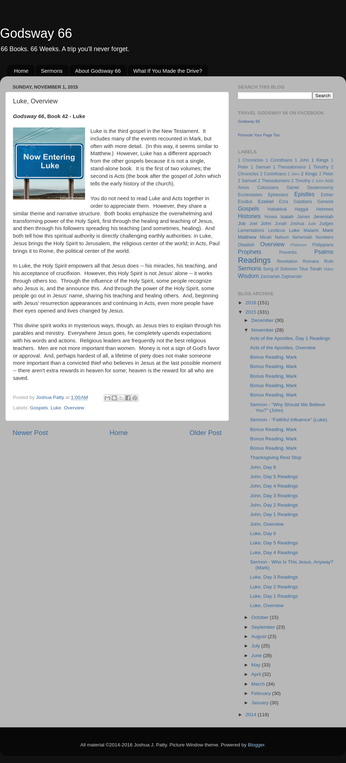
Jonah (281, 223)
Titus (303, 268)
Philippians (322, 244)
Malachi (311, 230)
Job (242, 223)
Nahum (282, 237)
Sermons (52, 71)
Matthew (247, 237)
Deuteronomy (320, 187)
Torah (316, 268)
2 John (294, 174)
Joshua (297, 223)
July (256, 645)
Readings (254, 260)
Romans (311, 261)
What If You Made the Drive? (167, 71)
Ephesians (278, 194)
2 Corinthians (273, 173)
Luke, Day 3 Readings (274, 577)
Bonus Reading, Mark (273, 357)
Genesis (325, 201)
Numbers (324, 237)
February (261, 693)
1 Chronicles (250, 160)
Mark (328, 230)
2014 (251, 714)
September (263, 627)
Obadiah (246, 244)
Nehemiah (302, 237)
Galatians (302, 201)
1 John (302, 160)
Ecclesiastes (250, 194)
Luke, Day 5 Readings (274, 543)
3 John (318, 181)
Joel (253, 223)
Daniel (293, 187)
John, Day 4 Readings (274, 486)
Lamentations (251, 230)
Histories (249, 216)
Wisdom (248, 276)
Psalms (323, 251)
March (258, 684)
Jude (311, 223)
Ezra (283, 201)
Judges (326, 223)
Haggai (301, 209)
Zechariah (270, 276)
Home (21, 71)
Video (328, 269)
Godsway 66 (36, 33)
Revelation (287, 261)
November (263, 330)
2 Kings (309, 173)
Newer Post (30, 432)
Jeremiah (324, 216)
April (256, 674)
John (266, 223)
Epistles (304, 194)
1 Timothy (319, 167)
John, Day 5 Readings (274, 476)
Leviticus (276, 230)
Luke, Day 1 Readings (274, 596)
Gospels (39, 407)
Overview (74, 407)
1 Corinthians (279, 160)
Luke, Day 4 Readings (274, 552)
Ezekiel (266, 201)
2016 (251, 302)
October (260, 617)
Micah (265, 237)
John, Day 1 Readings (274, 514)
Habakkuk (277, 209)
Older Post (206, 432)
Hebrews (324, 209)
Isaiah (286, 216)
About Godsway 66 (98, 71)
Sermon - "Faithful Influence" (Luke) (288, 419)
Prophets (249, 251)
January (260, 702)
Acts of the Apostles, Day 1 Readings (290, 338)
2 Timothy (300, 180)
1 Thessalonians (289, 167)
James (303, 216)
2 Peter (326, 173)
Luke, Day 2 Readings (274, 586)
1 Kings (320, 160)
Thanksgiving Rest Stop (276, 457)
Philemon (298, 245)
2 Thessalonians (274, 180)
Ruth (328, 261)
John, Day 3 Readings (274, 495)
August (259, 636)
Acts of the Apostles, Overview (283, 347)
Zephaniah (291, 276)
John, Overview (267, 524)
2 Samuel (247, 180)
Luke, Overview (267, 605)
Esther (327, 194)
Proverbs (288, 252)
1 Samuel (261, 167)
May (256, 665)
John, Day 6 (263, 467)
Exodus (245, 201)
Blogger (256, 745)
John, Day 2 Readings (274, 505)
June (257, 655)
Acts (329, 180)
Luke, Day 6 (263, 533)
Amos (243, 187)
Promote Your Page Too (259, 135)
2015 (251, 312)
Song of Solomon (280, 268)
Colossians (267, 187)
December (263, 320)
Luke (55, 407)
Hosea (271, 216)
